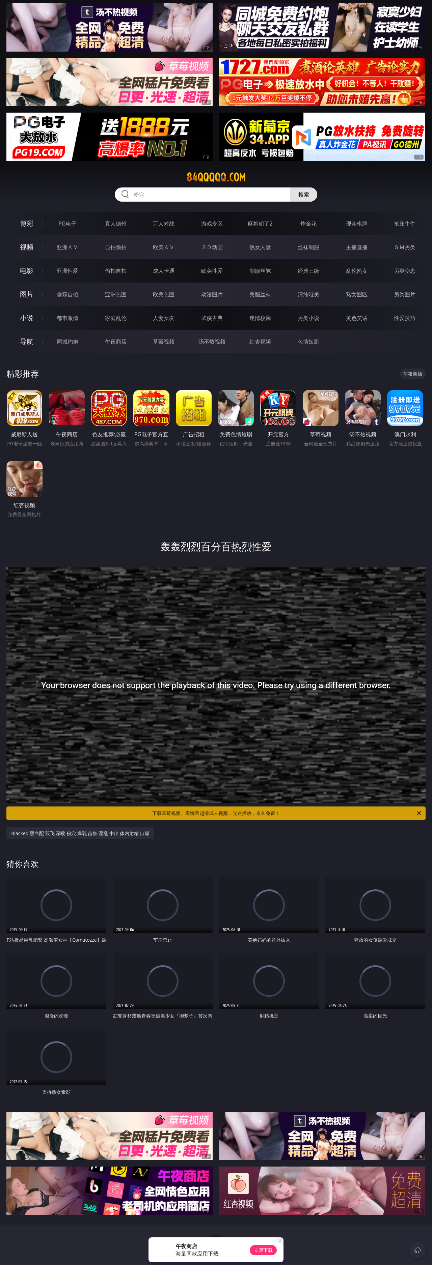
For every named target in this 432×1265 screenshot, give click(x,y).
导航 (26, 341)
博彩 (26, 223)
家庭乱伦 (116, 318)
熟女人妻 (260, 247)
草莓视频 (163, 341)
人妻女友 (163, 318)
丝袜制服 (308, 247)
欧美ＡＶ (163, 247)
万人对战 (163, 223)
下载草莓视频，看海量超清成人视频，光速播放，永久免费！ (287, 813)
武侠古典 (212, 318)
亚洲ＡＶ (67, 247)
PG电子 (67, 223)
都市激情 (67, 318)
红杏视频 (260, 341)
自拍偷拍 (116, 247)
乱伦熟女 (357, 270)
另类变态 (404, 270)
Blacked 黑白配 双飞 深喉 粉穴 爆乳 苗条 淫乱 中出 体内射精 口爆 (80, 833)
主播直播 (357, 247)
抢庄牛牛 (404, 223)
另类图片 (404, 294)
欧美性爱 (212, 270)
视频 (26, 247)
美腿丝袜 (260, 294)
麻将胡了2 (260, 223)
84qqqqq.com (216, 177)
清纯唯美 (308, 294)
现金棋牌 (357, 223)
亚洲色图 (116, 294)
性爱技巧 (404, 318)
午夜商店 (116, 341)
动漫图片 (212, 294)
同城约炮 (67, 341)
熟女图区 (357, 294)
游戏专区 (212, 223)
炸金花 (308, 223)
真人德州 (116, 223)
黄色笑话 (357, 318)
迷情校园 (260, 318)
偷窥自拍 (67, 294)
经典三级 (308, 270)
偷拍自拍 (116, 270)
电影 (26, 270)
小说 (26, 317)
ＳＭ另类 (404, 247)
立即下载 (263, 1250)
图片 (26, 294)
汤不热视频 (211, 341)
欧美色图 (163, 294)
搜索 (303, 194)
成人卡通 (163, 270)
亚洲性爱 (67, 270)
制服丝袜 (260, 270)
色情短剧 (308, 341)
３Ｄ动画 (212, 247)
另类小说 (308, 318)
